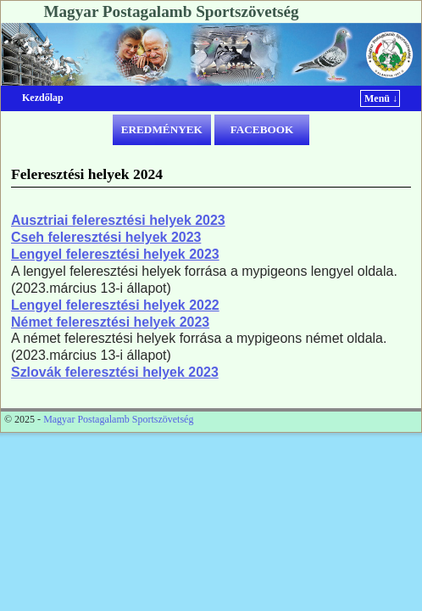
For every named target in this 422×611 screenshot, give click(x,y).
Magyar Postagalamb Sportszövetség (170, 11)
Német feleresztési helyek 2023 (110, 322)
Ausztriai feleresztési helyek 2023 (118, 220)
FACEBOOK (262, 129)
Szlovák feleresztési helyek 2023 (115, 372)
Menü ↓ (380, 98)
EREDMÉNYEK (162, 129)
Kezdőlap (43, 98)
